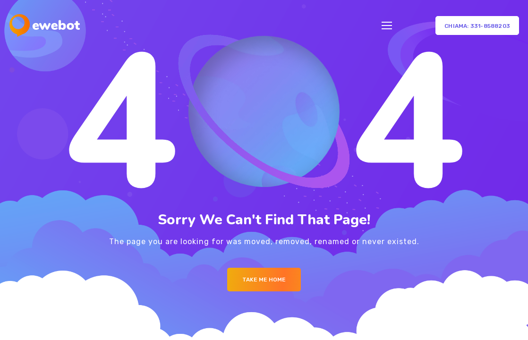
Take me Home (264, 279)
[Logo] (44, 25)
